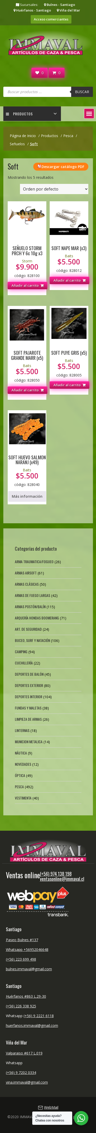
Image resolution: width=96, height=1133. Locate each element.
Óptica (20, 775)
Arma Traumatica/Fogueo (34, 561)
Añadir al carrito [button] (25, 285)
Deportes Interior (28, 696)
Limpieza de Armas (28, 719)
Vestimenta (23, 798)
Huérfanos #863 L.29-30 (26, 996)
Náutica (21, 753)
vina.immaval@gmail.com (27, 1082)
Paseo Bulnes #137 (22, 939)
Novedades (23, 764)
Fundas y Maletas (28, 707)
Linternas (22, 730)
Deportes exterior (29, 685)
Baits (69, 255)
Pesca (19, 786)
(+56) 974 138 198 (56, 873)
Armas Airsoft (26, 572)
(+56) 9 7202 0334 (21, 1072)
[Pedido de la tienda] (54, 189)
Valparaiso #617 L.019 (24, 1053)
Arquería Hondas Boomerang (37, 617)
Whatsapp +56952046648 (27, 949)
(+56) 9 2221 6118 (39, 1015)
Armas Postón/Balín (30, 606)
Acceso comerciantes (51, 19)
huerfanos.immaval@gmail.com (32, 1025)
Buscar (82, 91)
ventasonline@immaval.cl (62, 878)
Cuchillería (24, 662)
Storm (27, 261)
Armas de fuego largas (32, 595)
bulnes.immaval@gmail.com (29, 969)
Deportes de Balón (29, 674)
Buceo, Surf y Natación (32, 640)
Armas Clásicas (27, 584)
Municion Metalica (28, 741)
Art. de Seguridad (28, 629)
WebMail (51, 1107)
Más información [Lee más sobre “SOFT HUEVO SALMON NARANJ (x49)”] (27, 496)
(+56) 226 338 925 (21, 1006)
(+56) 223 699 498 (21, 959)
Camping (21, 651)
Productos (19, 113)
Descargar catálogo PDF (62, 166)
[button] (89, 113)
